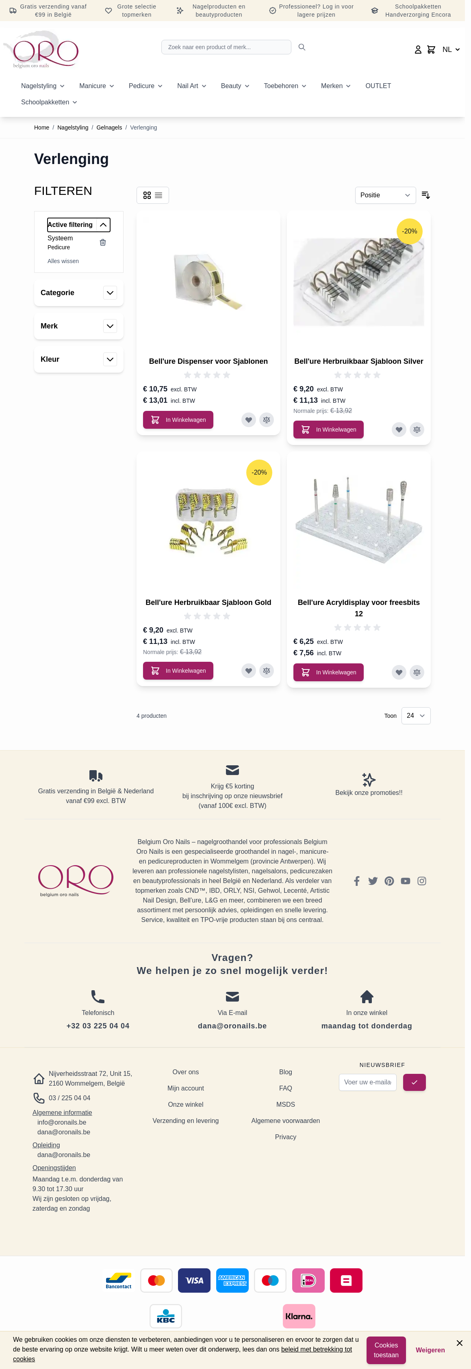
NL (452, 49)
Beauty (231, 85)
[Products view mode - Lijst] (158, 195)
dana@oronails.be (63, 1132)
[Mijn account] (418, 49)
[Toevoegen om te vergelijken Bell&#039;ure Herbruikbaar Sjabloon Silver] (417, 429)
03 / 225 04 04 (69, 1098)
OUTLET (378, 85)
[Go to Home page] (40, 49)
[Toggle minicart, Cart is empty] (431, 49)
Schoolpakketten (45, 102)
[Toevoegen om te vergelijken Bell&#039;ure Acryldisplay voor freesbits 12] (417, 672)
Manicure (92, 85)
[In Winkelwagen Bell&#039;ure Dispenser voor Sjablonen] (178, 420)
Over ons (186, 1072)
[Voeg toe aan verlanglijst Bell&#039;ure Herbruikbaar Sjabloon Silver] (399, 429)
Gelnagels (109, 127)
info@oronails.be (61, 1122)
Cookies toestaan (386, 1350)
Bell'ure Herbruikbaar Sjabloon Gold (208, 602)
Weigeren (430, 1350)
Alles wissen (63, 261)
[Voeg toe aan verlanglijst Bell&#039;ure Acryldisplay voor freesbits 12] (399, 672)
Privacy (285, 1137)
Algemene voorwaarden (286, 1120)
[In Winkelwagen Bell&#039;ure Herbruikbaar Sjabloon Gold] (178, 671)
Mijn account (185, 1088)
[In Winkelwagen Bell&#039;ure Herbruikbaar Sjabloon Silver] (328, 429)
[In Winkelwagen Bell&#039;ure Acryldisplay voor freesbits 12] (328, 672)
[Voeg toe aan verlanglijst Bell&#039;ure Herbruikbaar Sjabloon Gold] (248, 670)
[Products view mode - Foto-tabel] (147, 195)
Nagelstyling (38, 85)
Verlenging (143, 127)
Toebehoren (281, 85)
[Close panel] (459, 1343)
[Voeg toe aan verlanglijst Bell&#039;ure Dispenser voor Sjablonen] (248, 419)
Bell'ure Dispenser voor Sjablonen (208, 361)
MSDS (285, 1104)
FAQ (285, 1088)
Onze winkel (185, 1104)
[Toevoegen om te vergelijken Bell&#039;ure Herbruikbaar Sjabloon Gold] (266, 670)
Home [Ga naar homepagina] (41, 127)
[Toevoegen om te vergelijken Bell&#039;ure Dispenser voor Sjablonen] (266, 419)
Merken (332, 85)
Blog (285, 1072)
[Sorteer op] (385, 195)
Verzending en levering (186, 1120)
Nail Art (187, 85)
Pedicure (141, 85)
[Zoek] (302, 47)
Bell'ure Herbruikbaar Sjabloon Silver (358, 361)
